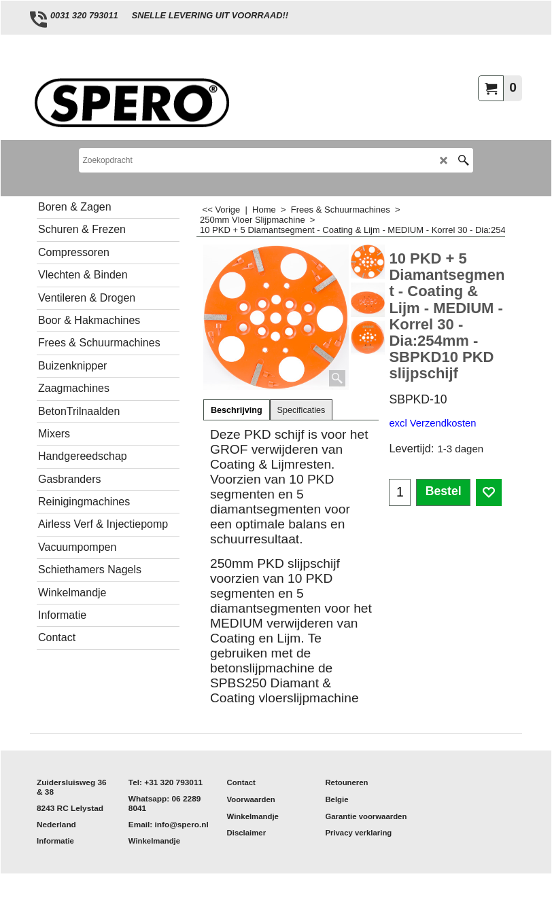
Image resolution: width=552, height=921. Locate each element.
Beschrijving (236, 410)
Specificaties (301, 410)
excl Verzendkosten (432, 423)
